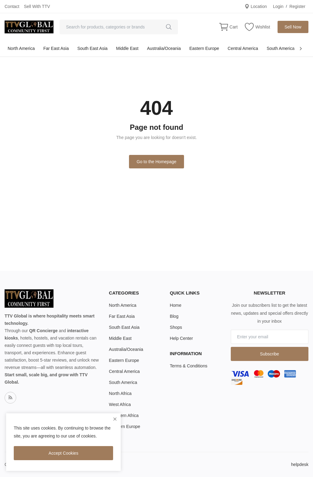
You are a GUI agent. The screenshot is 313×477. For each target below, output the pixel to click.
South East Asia (92, 48)
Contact (12, 6)
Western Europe (124, 426)
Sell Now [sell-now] (293, 26)
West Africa (120, 404)
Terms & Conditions (188, 365)
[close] (115, 419)
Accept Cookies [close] (63, 453)
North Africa (120, 393)
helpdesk (299, 464)
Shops (176, 327)
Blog (174, 316)
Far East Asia (56, 48)
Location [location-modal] (256, 6)
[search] (169, 27)
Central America (243, 48)
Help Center (181, 338)
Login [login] (278, 6)
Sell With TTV (37, 6)
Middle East (127, 48)
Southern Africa (123, 415)
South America (280, 48)
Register (297, 6)
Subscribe (269, 353)
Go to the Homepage (156, 161)
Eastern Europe (204, 48)
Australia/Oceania (164, 48)
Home (175, 305)
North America (21, 48)
